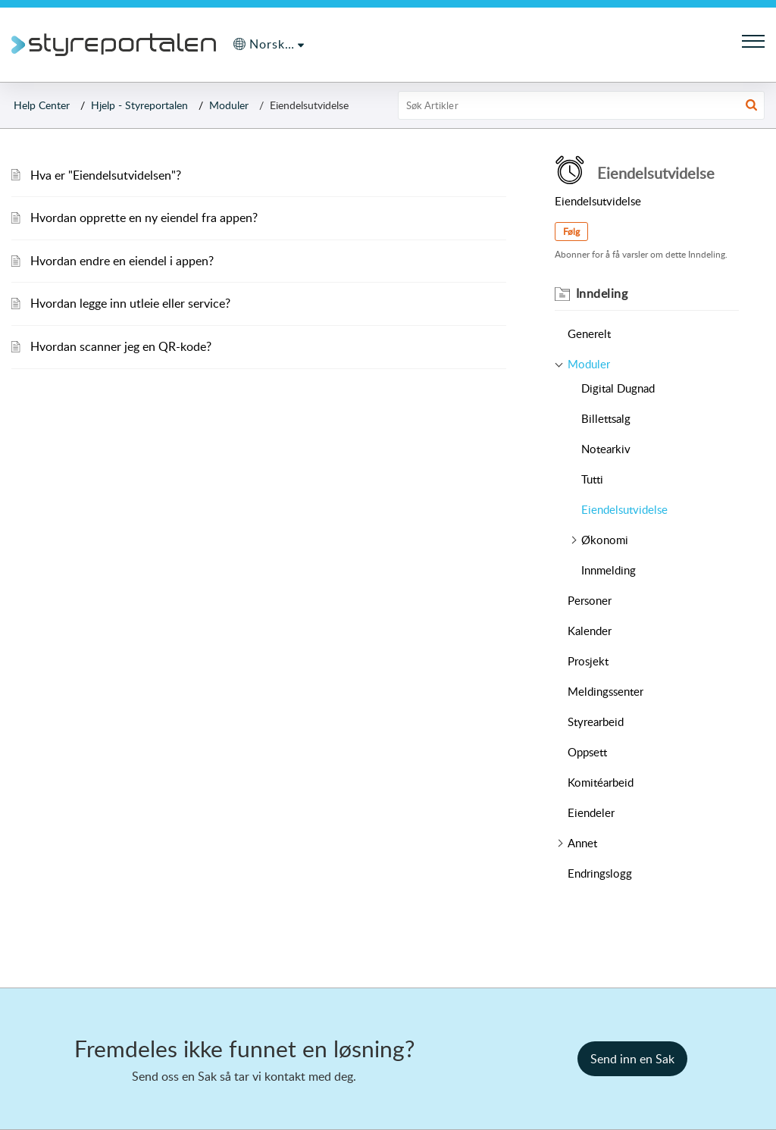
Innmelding (608, 570)
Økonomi (604, 539)
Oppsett (587, 751)
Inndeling (602, 293)
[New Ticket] (632, 1058)
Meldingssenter (605, 691)
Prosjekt (588, 660)
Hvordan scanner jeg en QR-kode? (120, 346)
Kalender (590, 630)
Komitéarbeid (601, 782)
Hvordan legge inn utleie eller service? (130, 303)
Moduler (229, 105)
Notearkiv (605, 448)
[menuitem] (268, 44)
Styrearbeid (596, 721)
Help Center (42, 105)
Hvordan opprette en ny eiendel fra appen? (144, 217)
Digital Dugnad (618, 388)
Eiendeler (591, 812)
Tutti (592, 479)
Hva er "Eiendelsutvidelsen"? (105, 175)
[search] (581, 105)
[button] (751, 105)
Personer (590, 600)
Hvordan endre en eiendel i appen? (122, 260)
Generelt (589, 333)
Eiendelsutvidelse (624, 509)
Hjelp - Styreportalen (139, 105)
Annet (582, 842)
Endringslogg (600, 873)
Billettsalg (605, 418)
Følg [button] (571, 231)
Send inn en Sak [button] (632, 1058)
